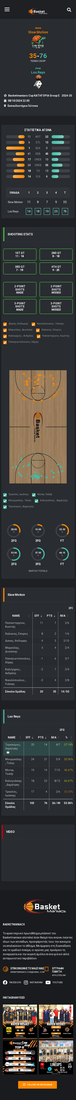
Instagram (33, 982)
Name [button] (16, 615)
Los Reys (38, 72)
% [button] (66, 737)
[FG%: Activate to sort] (68, 737)
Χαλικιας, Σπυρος (16, 633)
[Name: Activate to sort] (18, 615)
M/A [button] (62, 615)
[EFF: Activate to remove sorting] (39, 615)
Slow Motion (38, 32)
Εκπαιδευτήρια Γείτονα (23, 105)
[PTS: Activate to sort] (51, 615)
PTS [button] (49, 615)
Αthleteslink (59, 975)
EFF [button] (37, 615)
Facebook (12, 982)
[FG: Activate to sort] (64, 615)
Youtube (54, 982)
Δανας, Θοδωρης (16, 640)
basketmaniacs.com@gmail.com (27, 972)
